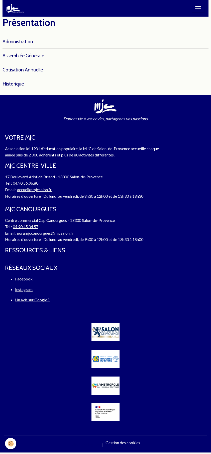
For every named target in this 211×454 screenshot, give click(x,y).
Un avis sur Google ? (32, 299)
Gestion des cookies (123, 442)
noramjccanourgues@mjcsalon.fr (45, 233)
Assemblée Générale (23, 56)
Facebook (24, 278)
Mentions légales (85, 444)
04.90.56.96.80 (25, 183)
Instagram (24, 289)
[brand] (16, 8)
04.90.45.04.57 (25, 226)
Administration (18, 41)
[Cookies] (10, 443)
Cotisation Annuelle (23, 70)
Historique (13, 84)
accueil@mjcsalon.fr (34, 189)
